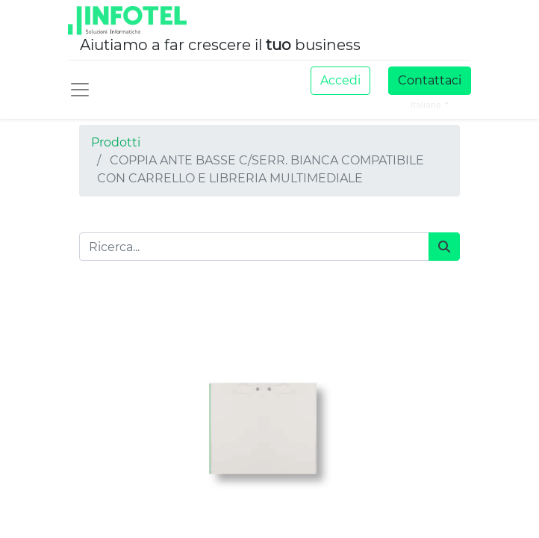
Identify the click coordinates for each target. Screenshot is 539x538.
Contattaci (429, 80)
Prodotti (115, 142)
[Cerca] (444, 246)
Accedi (340, 80)
